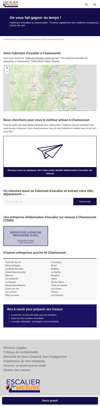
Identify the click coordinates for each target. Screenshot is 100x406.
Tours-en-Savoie (59, 285)
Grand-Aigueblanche (15, 272)
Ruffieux (55, 269)
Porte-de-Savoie (13, 262)
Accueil (6, 39)
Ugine (54, 278)
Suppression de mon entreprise (24, 361)
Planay (54, 292)
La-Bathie (56, 272)
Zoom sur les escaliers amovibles (27, 318)
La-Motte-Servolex (14, 269)
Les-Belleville (11, 278)
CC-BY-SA (92, 110)
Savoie (50, 39)
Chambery (56, 262)
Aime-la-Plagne (12, 265)
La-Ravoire (10, 282)
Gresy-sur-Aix (12, 288)
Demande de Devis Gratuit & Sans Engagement (35, 356)
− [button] (7, 72)
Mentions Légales (15, 347)
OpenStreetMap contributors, (80, 110)
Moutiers (55, 275)
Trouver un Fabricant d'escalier (22, 39)
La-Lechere (10, 292)
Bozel (54, 265)
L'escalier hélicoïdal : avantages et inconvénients (35, 321)
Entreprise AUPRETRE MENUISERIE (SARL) (25, 234)
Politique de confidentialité (20, 352)
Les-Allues (56, 288)
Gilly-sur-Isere (12, 295)
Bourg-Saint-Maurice (15, 285)
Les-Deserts (57, 295)
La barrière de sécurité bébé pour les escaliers (33, 315)
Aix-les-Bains (57, 282)
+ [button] (7, 68)
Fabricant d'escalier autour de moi (42, 58)
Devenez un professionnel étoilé (24, 365)
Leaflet (59, 110)
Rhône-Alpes (40, 39)
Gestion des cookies (16, 370)
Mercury (9, 275)
